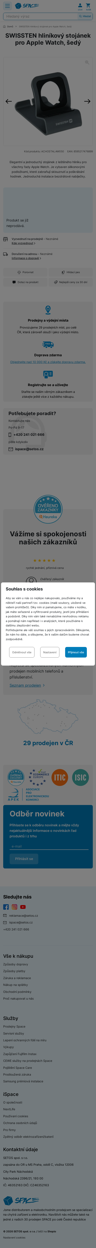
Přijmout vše (76, 652)
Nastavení (49, 652)
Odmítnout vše (22, 652)
